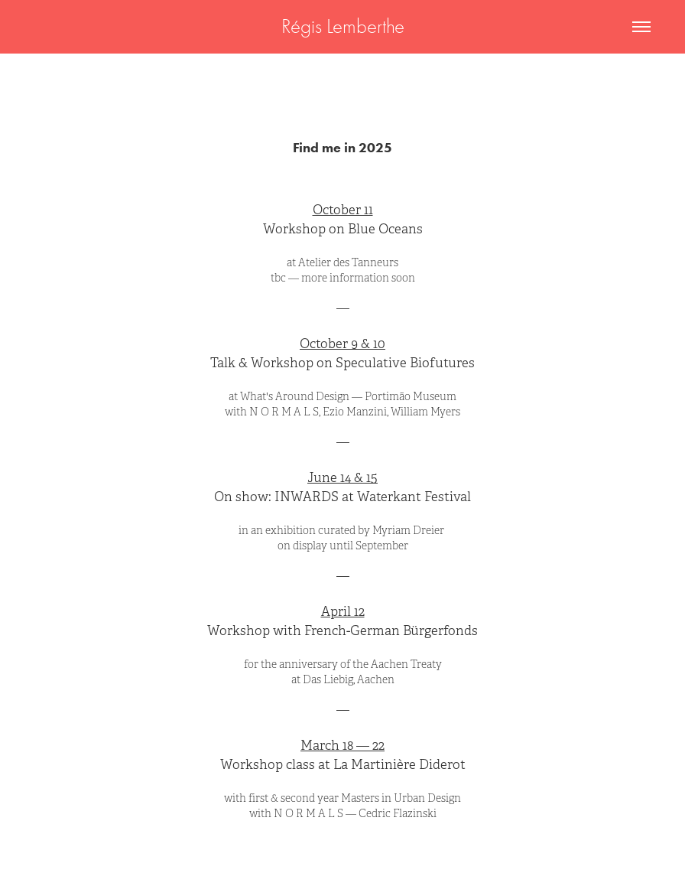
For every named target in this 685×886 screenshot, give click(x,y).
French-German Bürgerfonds (391, 631)
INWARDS (306, 497)
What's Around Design (294, 396)
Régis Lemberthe (342, 26)
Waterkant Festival (414, 497)
